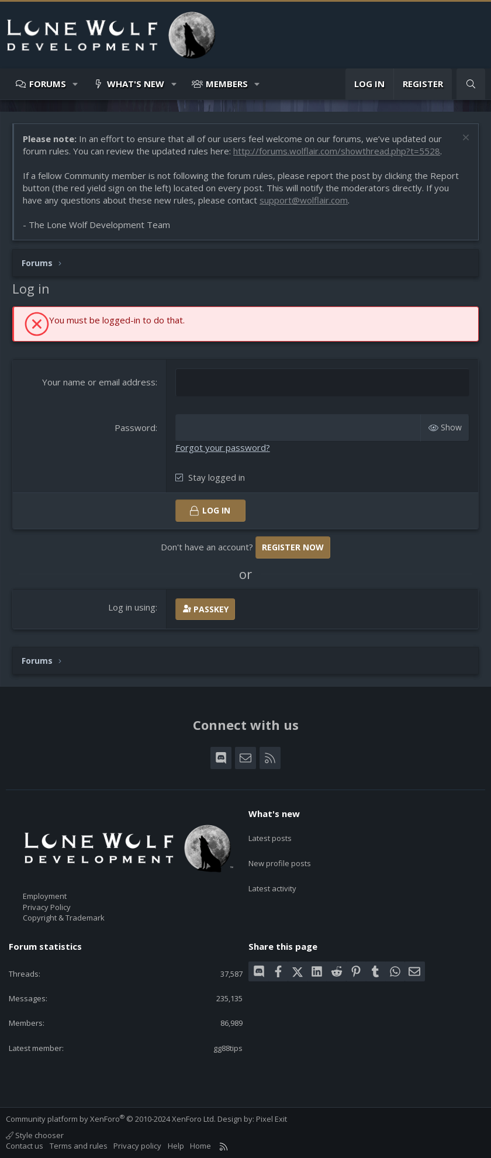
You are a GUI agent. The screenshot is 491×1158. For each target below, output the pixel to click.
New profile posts (279, 854)
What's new (135, 83)
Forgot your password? (222, 447)
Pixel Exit (271, 1117)
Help (176, 1145)
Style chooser (35, 1134)
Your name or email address (98, 382)
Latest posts (270, 833)
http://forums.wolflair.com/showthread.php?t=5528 (336, 151)
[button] (75, 83)
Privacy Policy (47, 906)
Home (200, 1145)
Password (135, 427)
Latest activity (272, 875)
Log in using (131, 606)
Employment (45, 895)
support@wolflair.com (304, 200)
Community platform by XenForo (111, 1117)
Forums (47, 83)
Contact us (24, 1145)
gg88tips (228, 1047)
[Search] (471, 83)
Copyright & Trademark (64, 916)
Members (227, 83)
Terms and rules (79, 1145)
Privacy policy (137, 1145)
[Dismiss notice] (464, 139)
